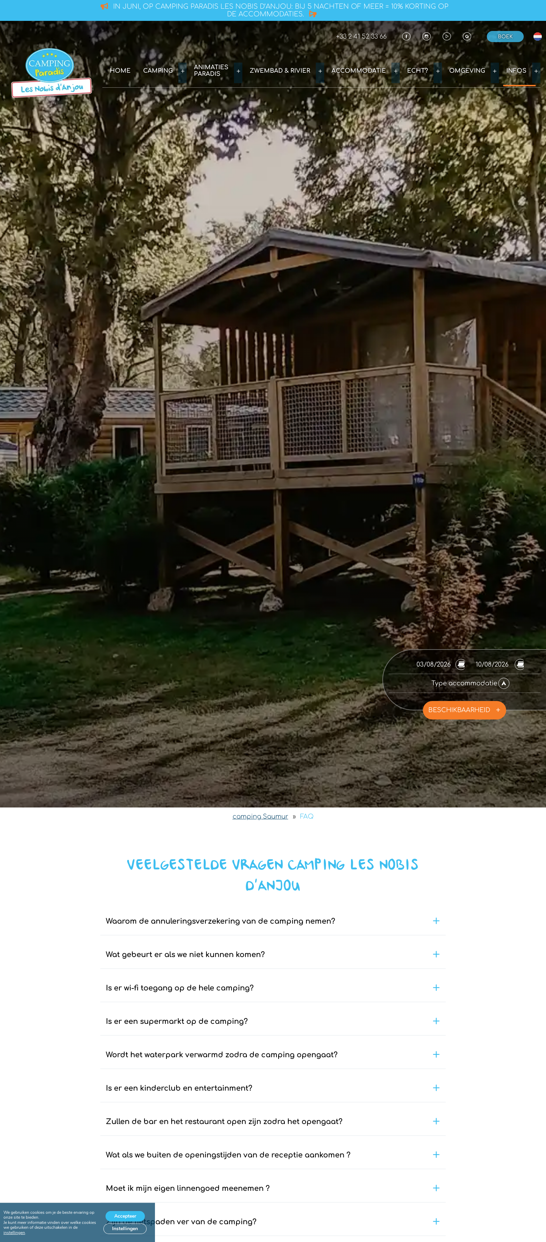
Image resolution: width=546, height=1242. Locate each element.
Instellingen (125, 1228)
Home (155, 70)
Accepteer (125, 1216)
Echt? (431, 70)
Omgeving (476, 70)
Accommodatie (377, 70)
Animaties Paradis (241, 70)
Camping (192, 70)
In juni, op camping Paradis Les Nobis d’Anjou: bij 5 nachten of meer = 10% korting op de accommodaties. (274, 10)
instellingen (14, 1232)
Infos (521, 70)
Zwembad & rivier (304, 70)
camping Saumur (260, 816)
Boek (505, 36)
